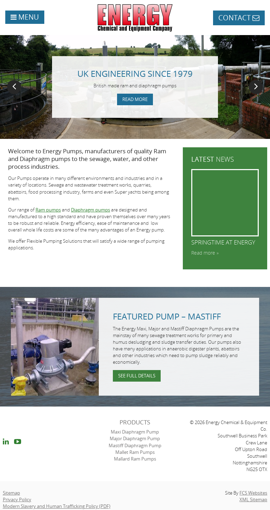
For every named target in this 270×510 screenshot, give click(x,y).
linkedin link (6, 442)
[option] (135, 87)
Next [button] (256, 87)
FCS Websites (253, 493)
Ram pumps (48, 210)
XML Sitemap (253, 499)
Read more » (205, 252)
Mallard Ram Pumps (135, 459)
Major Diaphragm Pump (135, 438)
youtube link (17, 442)
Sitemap (11, 493)
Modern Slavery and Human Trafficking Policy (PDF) (56, 506)
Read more (135, 99)
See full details (136, 376)
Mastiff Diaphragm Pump (135, 445)
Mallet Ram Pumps (135, 452)
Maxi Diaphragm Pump (135, 432)
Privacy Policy (17, 499)
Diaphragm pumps (90, 210)
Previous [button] (14, 87)
